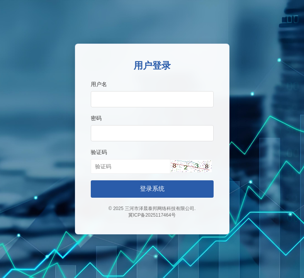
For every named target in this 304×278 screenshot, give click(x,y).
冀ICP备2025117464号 (152, 215)
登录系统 (152, 188)
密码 (96, 118)
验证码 (99, 152)
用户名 (99, 84)
